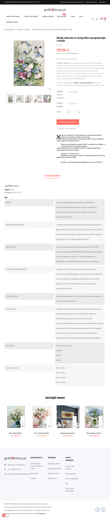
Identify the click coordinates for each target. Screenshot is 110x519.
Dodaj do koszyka (68, 122)
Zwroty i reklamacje (72, 479)
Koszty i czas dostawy (69, 467)
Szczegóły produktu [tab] (52, 175)
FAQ (66, 483)
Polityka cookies (53, 473)
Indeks (7, 190)
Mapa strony (52, 478)
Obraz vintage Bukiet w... (16, 433)
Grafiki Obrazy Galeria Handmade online (72, 2)
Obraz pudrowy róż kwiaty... (42, 433)
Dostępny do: (9, 192)
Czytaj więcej (41, 513)
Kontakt (33, 478)
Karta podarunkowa (91, 2)
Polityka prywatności (55, 468)
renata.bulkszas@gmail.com (21, 474)
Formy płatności (70, 474)
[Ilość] (74, 112)
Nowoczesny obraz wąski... (68, 433)
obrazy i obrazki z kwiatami (83, 83)
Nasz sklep (34, 473)
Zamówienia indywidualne (69, 490)
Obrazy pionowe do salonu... (94, 433)
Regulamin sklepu (54, 464)
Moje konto (102, 2)
